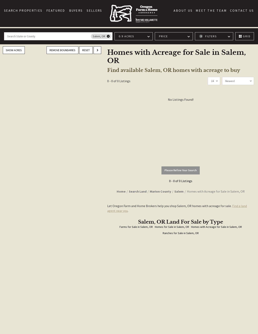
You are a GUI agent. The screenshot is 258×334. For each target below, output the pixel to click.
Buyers (76, 10)
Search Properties (23, 10)
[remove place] (108, 36)
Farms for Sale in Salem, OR (136, 227)
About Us (183, 10)
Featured (55, 10)
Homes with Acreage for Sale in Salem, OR (216, 227)
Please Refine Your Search (180, 170)
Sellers (94, 10)
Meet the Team (211, 10)
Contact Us (242, 10)
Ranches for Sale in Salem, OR (181, 233)
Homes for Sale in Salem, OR (172, 227)
